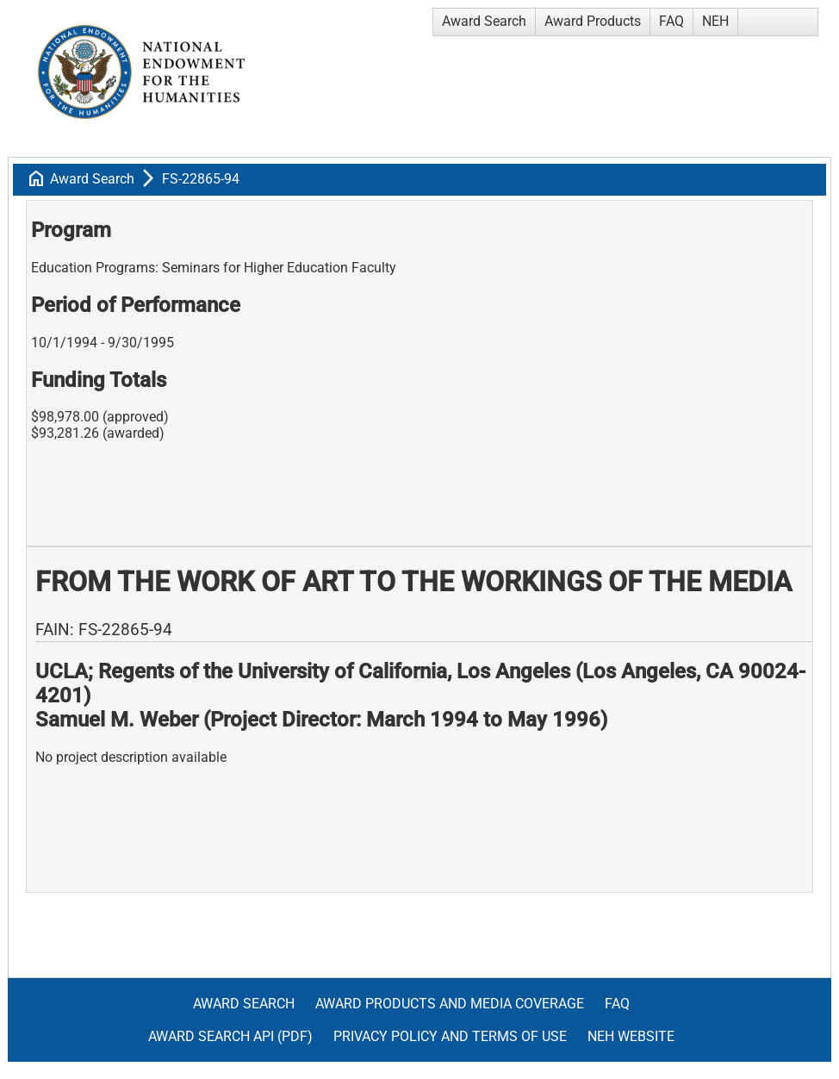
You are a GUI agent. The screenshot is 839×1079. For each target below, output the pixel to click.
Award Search (484, 21)
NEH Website (630, 1036)
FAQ (671, 21)
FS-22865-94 (200, 179)
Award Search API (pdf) (230, 1036)
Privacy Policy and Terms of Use (450, 1036)
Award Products (592, 21)
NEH (715, 21)
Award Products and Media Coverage (449, 1003)
